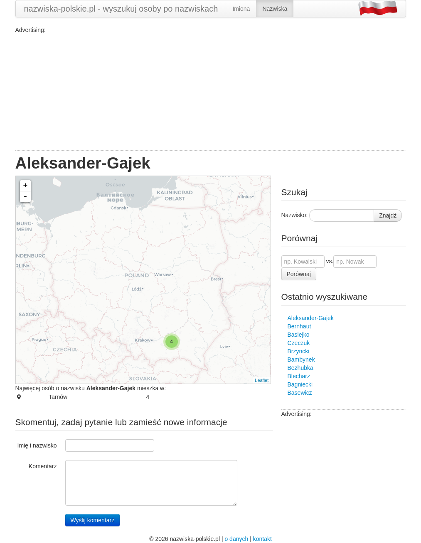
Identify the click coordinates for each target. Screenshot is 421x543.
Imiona (241, 8)
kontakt (262, 539)
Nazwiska (274, 8)
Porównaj (299, 274)
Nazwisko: (294, 215)
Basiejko (299, 334)
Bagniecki (300, 384)
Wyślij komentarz (93, 520)
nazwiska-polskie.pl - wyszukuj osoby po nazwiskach (121, 8)
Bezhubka (300, 367)
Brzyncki (299, 351)
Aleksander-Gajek (311, 318)
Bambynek (301, 359)
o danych (236, 539)
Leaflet (261, 380)
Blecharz (299, 376)
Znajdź (387, 215)
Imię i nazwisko (37, 445)
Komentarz (43, 466)
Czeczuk (299, 343)
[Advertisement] (210, 92)
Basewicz (300, 392)
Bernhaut (299, 326)
